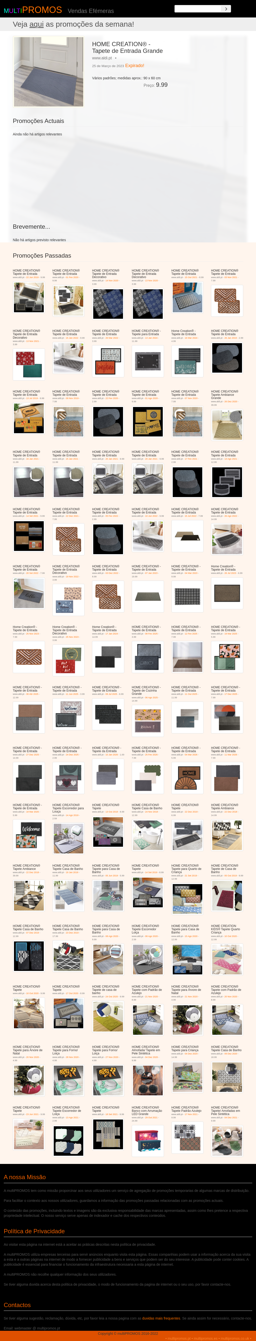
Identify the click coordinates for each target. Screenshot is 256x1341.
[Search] (226, 8)
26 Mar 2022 (112, 338)
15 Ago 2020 (191, 936)
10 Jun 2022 (151, 516)
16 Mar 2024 (191, 338)
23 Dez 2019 (72, 932)
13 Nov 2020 (151, 280)
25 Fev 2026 (151, 754)
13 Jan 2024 (151, 338)
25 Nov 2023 (32, 633)
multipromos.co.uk (235, 1339)
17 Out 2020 (72, 993)
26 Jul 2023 (230, 573)
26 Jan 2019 (230, 338)
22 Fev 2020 (112, 398)
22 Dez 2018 (191, 812)
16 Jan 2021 (32, 459)
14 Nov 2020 (112, 280)
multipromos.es (206, 1339)
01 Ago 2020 (151, 398)
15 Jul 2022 (190, 516)
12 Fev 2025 (191, 633)
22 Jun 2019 (32, 277)
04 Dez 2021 (230, 1117)
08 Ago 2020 (112, 936)
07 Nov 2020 (191, 398)
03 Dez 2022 (112, 573)
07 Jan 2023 (151, 573)
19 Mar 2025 (230, 633)
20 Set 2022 (32, 573)
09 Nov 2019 (72, 398)
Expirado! (134, 65)
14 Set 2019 (151, 872)
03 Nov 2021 (230, 277)
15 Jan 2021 (72, 459)
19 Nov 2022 (72, 576)
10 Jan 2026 (112, 754)
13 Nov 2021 (32, 341)
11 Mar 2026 (230, 754)
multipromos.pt (179, 1339)
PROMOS (42, 10)
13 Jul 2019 (32, 398)
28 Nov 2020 (72, 1057)
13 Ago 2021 (230, 459)
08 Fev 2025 (151, 633)
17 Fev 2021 (191, 459)
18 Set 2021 (112, 1114)
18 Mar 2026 (32, 812)
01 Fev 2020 (72, 277)
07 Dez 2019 (32, 932)
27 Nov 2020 (112, 1057)
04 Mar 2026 (191, 754)
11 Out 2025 (191, 694)
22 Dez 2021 (72, 516)
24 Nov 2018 (151, 812)
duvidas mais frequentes (161, 1318)
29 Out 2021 (151, 1117)
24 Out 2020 (112, 996)
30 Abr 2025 (32, 694)
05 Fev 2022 (112, 516)
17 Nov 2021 (191, 1114)
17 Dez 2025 (230, 694)
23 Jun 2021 (32, 1114)
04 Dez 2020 (151, 1057)
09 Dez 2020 (230, 1053)
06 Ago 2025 (151, 697)
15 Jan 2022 (72, 338)
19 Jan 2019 (72, 872)
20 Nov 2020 (230, 996)
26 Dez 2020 (230, 401)
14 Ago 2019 (72, 815)
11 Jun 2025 (72, 694)
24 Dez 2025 (72, 754)
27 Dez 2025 (32, 754)
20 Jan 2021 (112, 459)
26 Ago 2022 (230, 516)
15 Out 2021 (191, 277)
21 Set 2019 (191, 875)
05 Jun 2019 (112, 875)
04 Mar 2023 (191, 573)
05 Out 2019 (230, 875)
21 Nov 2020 (151, 996)
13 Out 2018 (112, 812)
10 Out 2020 (230, 936)
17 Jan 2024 (112, 633)
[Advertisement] (207, 67)
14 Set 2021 (32, 516)
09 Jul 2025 (111, 694)
